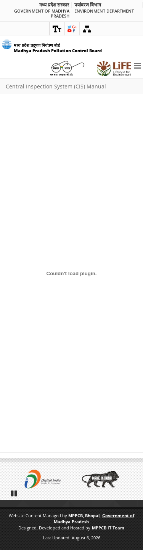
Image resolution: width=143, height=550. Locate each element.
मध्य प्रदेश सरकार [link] (54, 5)
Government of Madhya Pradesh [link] (41, 13)
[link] (57, 28)
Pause (14, 493)
